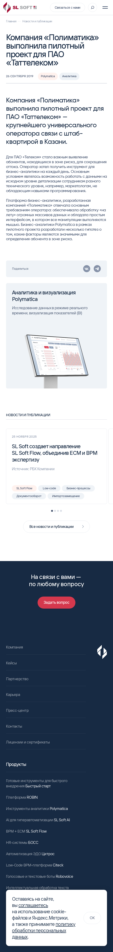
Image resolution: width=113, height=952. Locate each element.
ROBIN (21, 798)
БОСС (21, 843)
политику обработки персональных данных (43, 930)
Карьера (13, 695)
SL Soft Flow (26, 831)
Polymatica (36, 809)
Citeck (34, 865)
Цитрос (30, 854)
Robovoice (38, 877)
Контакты (14, 726)
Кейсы (11, 663)
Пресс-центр (17, 711)
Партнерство (17, 679)
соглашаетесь (33, 905)
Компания (14, 647)
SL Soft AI (37, 820)
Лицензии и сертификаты (28, 742)
